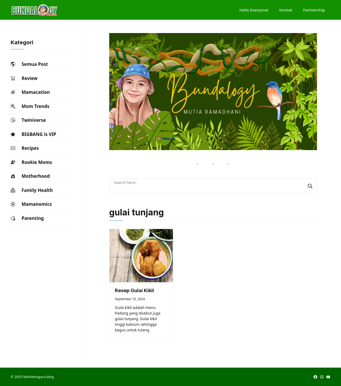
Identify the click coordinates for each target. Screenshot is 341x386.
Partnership (314, 10)
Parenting (27, 218)
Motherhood (30, 176)
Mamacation (30, 92)
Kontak (285, 10)
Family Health (32, 190)
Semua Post (29, 64)
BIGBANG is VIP (33, 134)
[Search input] (209, 182)
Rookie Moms (31, 162)
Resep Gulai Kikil (134, 290)
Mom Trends (30, 106)
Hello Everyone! (254, 10)
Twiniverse (28, 120)
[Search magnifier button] (310, 186)
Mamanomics (31, 204)
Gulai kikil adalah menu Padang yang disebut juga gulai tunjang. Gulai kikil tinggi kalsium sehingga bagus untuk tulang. (137, 318)
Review (24, 78)
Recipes (25, 148)
